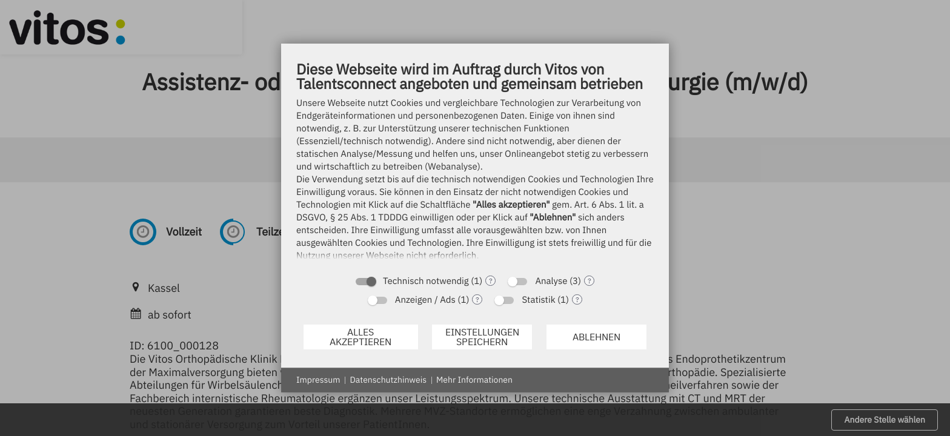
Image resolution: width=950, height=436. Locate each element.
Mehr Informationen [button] (474, 379)
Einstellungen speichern (482, 337)
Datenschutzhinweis (388, 379)
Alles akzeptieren (360, 337)
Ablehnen (596, 337)
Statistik (538, 300)
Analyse (551, 281)
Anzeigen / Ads (425, 300)
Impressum (318, 379)
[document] (475, 164)
